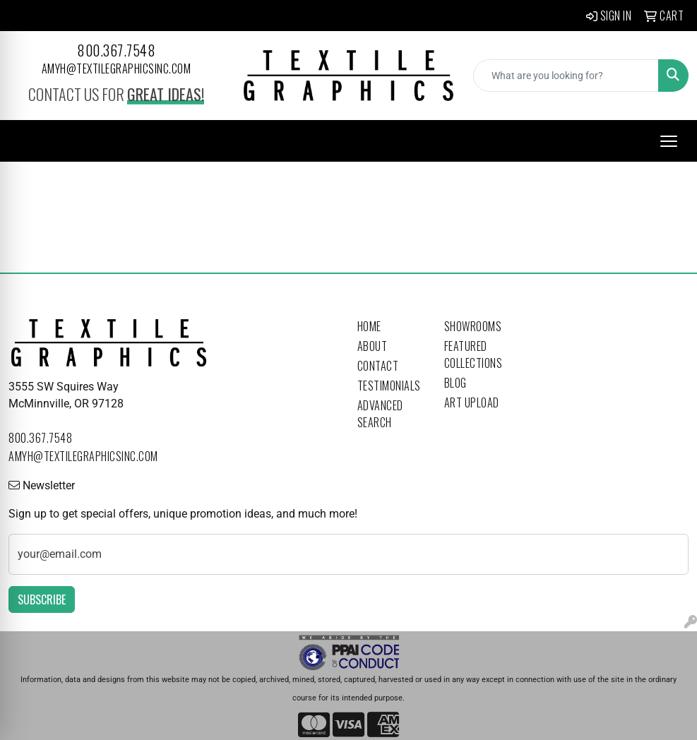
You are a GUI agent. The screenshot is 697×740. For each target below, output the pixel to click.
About (372, 346)
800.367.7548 (116, 50)
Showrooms (473, 326)
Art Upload (471, 402)
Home (369, 326)
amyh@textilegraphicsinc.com (116, 68)
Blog (455, 382)
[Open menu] (669, 141)
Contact (378, 365)
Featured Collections (473, 354)
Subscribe (42, 599)
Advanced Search (380, 414)
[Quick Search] (566, 75)
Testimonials (389, 385)
